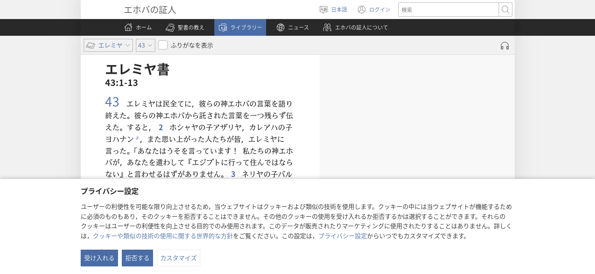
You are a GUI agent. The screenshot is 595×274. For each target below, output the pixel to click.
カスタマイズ (178, 257)
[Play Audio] (505, 46)
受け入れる (99, 257)
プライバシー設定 (342, 235)
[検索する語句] (448, 9)
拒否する (137, 257)
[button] (185, 27)
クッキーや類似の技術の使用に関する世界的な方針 (163, 235)
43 (114, 101)
